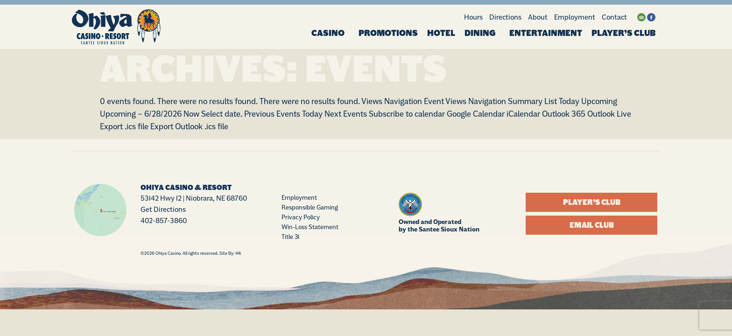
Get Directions (163, 209)
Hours (473, 17)
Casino (330, 33)
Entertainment (545, 33)
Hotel (441, 33)
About (538, 17)
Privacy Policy (301, 217)
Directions (505, 17)
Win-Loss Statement (310, 227)
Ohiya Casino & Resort (186, 188)
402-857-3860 (164, 221)
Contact (614, 17)
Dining (482, 33)
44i (238, 253)
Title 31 (290, 237)
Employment (574, 17)
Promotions (388, 33)
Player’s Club (623, 33)
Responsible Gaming (310, 207)
